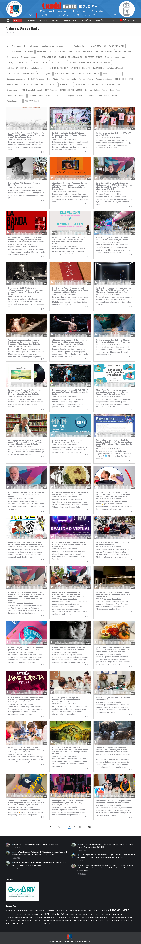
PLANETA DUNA (66, 84)
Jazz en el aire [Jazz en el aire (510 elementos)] (106, 914)
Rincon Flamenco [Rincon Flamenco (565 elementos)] (62, 920)
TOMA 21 (50, 95)
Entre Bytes (11, 62)
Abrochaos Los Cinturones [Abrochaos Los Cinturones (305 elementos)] (14, 910)
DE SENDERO (42, 51)
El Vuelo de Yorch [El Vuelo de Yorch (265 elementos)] (39, 914)
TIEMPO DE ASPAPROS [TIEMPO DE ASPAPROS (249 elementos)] (126, 920)
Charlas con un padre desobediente (56, 46)
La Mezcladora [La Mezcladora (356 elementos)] (117, 914)
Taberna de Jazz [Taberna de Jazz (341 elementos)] (93, 920)
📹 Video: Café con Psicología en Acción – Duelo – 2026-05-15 (35, 844)
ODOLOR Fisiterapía (36, 79)
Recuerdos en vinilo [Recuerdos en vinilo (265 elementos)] (40, 920)
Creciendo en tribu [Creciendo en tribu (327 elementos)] (92, 910)
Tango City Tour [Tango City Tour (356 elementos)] (104, 920)
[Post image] (8, 845)
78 (69, 827)
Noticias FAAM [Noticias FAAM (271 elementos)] (119, 917)
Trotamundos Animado (86, 95)
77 (64, 827)
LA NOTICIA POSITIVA (59, 68)
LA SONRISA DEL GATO (80, 68)
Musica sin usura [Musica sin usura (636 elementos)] (96, 917)
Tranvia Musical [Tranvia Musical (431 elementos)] (44, 924)
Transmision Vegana (65, 95)
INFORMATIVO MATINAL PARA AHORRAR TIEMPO (90, 62)
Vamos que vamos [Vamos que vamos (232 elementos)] (56, 924)
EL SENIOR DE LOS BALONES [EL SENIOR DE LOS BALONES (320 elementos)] (24, 914)
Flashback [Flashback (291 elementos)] (85, 914)
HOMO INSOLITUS (41, 62)
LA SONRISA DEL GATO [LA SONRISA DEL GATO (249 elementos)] (39, 917)
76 (59, 827)
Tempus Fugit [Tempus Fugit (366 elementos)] (114, 920)
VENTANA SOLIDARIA (108, 95)
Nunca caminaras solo (16, 79)
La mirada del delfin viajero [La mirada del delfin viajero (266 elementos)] (14, 917)
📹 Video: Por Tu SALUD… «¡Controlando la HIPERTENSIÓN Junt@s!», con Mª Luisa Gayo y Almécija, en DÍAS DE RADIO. (39, 863)
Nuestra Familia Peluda (112, 73)
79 (75, 827)
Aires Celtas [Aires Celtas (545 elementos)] (28, 911)
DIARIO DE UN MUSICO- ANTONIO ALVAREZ (94, 51)
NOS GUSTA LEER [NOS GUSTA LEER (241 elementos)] (109, 917)
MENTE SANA (28, 73)
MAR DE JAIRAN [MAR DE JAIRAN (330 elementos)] (74, 917)
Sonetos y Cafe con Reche (96, 90)
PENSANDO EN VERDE (124, 79)
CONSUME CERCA (98, 46)
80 (80, 827)
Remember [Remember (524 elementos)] (51, 920)
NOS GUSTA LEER (62, 73)
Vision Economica (14, 101)
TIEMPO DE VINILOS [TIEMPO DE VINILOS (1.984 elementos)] (17, 923)
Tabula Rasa (115, 90)
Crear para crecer (14, 51)
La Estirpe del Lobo (39, 68)
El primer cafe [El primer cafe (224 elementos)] (10, 914)
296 (89, 827)
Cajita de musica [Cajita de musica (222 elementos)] (49, 910)
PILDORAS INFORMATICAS (32, 84)
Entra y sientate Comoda (115, 57)
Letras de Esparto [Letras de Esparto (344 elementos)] (61, 917)
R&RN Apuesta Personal (32, 90)
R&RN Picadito (51, 90)
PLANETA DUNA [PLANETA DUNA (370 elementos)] (11, 920)
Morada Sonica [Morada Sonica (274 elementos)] (84, 917)
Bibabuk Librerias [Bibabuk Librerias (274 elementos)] (39, 910)
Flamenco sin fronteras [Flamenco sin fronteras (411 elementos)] (73, 914)
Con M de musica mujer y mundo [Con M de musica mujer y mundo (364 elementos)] (75, 910)
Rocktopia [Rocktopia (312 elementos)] (83, 920)
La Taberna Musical (115, 68)
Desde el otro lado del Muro (61, 51)
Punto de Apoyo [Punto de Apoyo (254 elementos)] (22, 920)
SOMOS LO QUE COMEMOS (71, 90)
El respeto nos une (28, 57)
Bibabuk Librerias (31, 46)
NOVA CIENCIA (93, 73)
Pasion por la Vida (68, 79)
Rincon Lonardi (13, 90)
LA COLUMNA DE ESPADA (17, 68)
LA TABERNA (98, 68)
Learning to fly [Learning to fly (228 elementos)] (51, 917)
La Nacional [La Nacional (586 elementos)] (27, 917)
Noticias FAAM (78, 73)
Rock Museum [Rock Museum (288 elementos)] (74, 920)
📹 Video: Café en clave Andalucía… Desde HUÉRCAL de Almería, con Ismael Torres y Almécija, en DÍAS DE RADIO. (105, 845)
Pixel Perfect (51, 84)
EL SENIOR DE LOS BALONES (70, 57)
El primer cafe (12, 57)
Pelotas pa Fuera (86, 79)
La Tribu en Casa (13, 73)
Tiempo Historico (36, 95)
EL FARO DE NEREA (123, 51)
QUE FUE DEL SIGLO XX (110, 84)
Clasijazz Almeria (81, 46)
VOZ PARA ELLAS (32, 101)
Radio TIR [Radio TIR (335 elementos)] (30, 920)
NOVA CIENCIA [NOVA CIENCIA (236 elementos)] (129, 917)
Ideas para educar (59, 62)
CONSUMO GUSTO (116, 46)
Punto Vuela (93, 84)
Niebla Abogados (44, 73)
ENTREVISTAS (25, 62)
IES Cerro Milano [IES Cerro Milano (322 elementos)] (95, 914)
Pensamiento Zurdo (104, 79)
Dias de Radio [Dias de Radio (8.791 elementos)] (119, 910)
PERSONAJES (12, 84)
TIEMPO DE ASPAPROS (16, 95)
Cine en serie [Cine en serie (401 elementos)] (60, 910)
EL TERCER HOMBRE (93, 57)
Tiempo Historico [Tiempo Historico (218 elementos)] (33, 924)
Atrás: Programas (14, 46)
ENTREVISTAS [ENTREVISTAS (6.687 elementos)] (55, 913)
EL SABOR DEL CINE (47, 57)
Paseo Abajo (52, 79)
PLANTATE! (80, 84)
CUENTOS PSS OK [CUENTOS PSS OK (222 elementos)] (104, 910)
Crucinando (28, 51)
